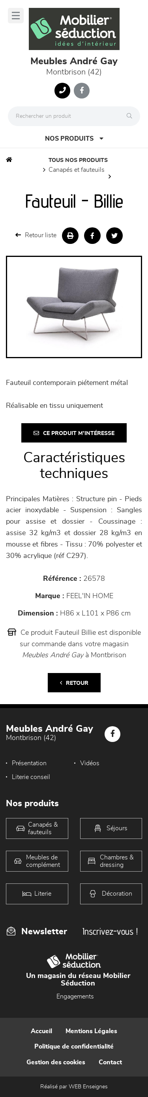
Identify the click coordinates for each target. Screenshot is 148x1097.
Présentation (29, 763)
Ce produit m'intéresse (74, 433)
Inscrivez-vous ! (110, 931)
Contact (110, 1062)
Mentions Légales (91, 1031)
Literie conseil (31, 777)
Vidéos (89, 763)
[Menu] (16, 15)
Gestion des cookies (55, 1062)
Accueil (41, 1031)
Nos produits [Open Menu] (74, 138)
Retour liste (35, 235)
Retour (74, 683)
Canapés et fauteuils (77, 170)
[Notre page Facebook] (82, 91)
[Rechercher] (131, 116)
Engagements (75, 996)
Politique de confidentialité (74, 1046)
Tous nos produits (78, 160)
